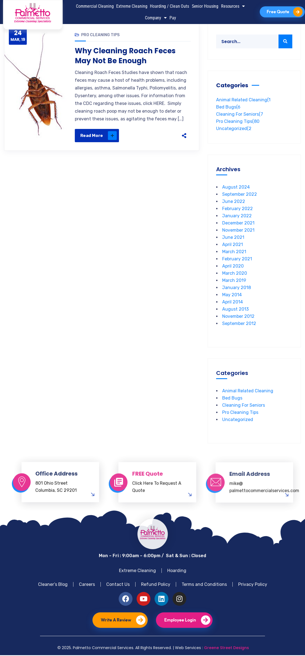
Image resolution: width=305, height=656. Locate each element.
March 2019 (234, 281)
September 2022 (239, 195)
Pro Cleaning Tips (100, 35)
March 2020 (234, 274)
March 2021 (234, 252)
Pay (172, 17)
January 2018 (236, 288)
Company (156, 18)
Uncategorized (233, 129)
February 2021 (237, 259)
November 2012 (238, 317)
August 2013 (235, 310)
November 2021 (238, 231)
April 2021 (232, 245)
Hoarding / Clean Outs (169, 6)
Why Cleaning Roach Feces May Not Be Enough (125, 57)
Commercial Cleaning (94, 6)
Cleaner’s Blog (53, 585)
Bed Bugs (228, 107)
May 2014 (232, 295)
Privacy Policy (252, 585)
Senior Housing (205, 6)
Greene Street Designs (226, 648)
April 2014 (232, 302)
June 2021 (233, 238)
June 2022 (233, 202)
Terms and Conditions (204, 585)
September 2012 (239, 324)
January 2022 (237, 216)
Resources (233, 6)
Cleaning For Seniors (239, 115)
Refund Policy (155, 585)
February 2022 (237, 209)
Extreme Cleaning (131, 6)
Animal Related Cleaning (243, 100)
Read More (98, 136)
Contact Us (118, 585)
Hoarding (176, 571)
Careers (87, 585)
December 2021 (238, 223)
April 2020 (233, 266)
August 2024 (236, 188)
